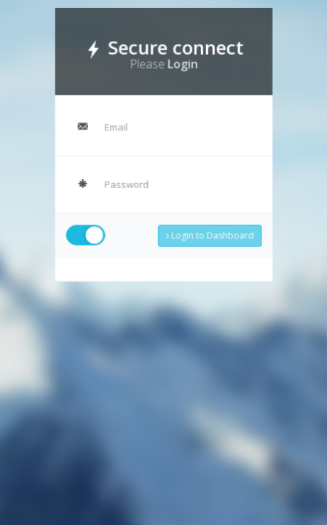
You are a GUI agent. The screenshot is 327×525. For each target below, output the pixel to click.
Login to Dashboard (206, 230)
